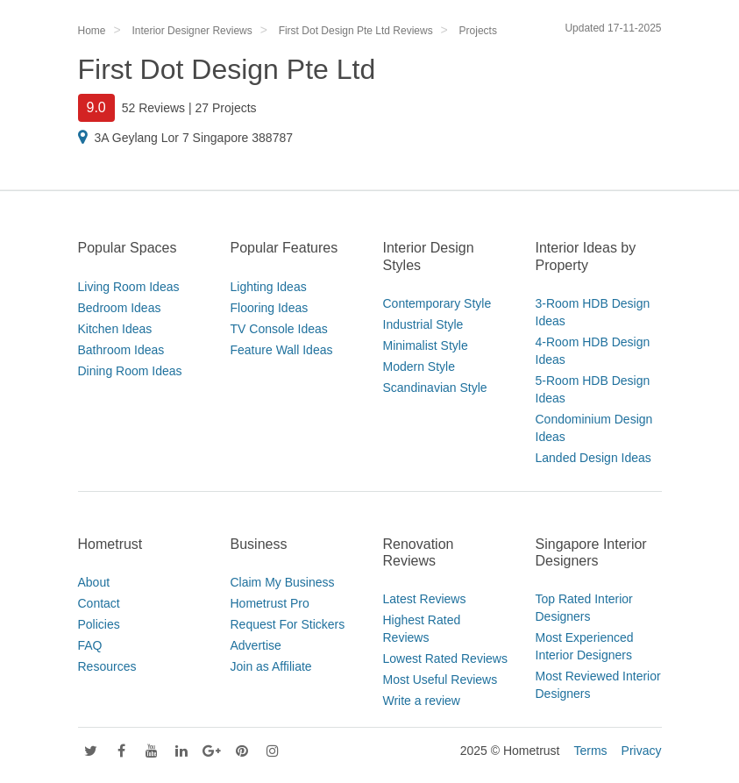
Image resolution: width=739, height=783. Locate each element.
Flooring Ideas (270, 308)
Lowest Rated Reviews (445, 658)
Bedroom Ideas (119, 308)
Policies (99, 624)
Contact (99, 603)
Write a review (421, 701)
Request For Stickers (288, 624)
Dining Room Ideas (130, 371)
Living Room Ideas (129, 287)
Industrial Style (423, 324)
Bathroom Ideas (121, 350)
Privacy (642, 751)
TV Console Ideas (279, 329)
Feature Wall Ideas (282, 350)
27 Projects (226, 108)
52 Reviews (153, 108)
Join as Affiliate (271, 666)
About (94, 582)
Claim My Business (283, 582)
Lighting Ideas (269, 287)
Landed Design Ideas (593, 458)
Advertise (256, 645)
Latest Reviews (424, 599)
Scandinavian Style (435, 388)
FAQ (90, 645)
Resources (107, 666)
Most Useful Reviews (440, 680)
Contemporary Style (437, 303)
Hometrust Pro (270, 603)
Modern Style (419, 366)
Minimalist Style (425, 345)
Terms (590, 751)
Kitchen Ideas (115, 329)
